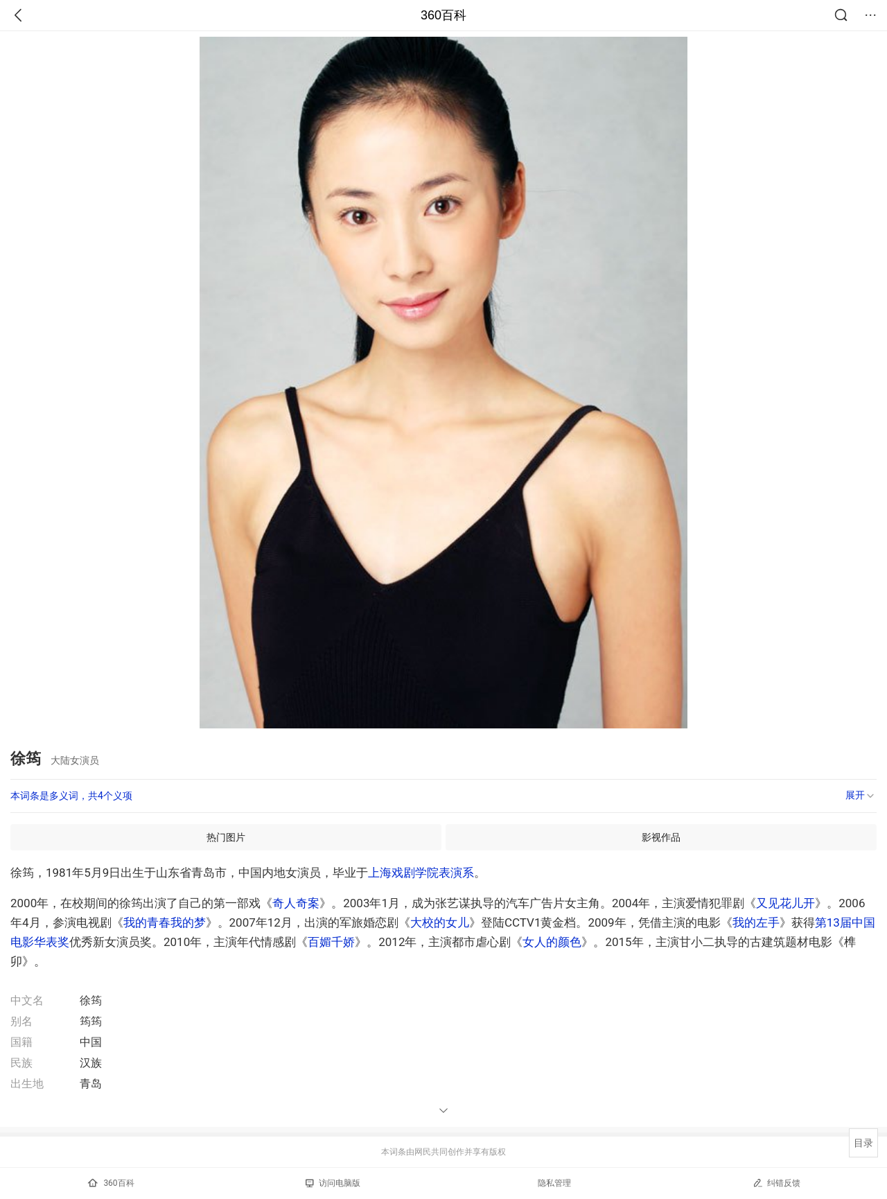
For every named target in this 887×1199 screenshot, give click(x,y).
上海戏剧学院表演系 (421, 872)
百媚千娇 (331, 942)
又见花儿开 (785, 903)
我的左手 (756, 922)
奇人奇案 (295, 903)
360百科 (443, 15)
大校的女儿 (439, 922)
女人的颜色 (551, 942)
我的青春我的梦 (164, 922)
